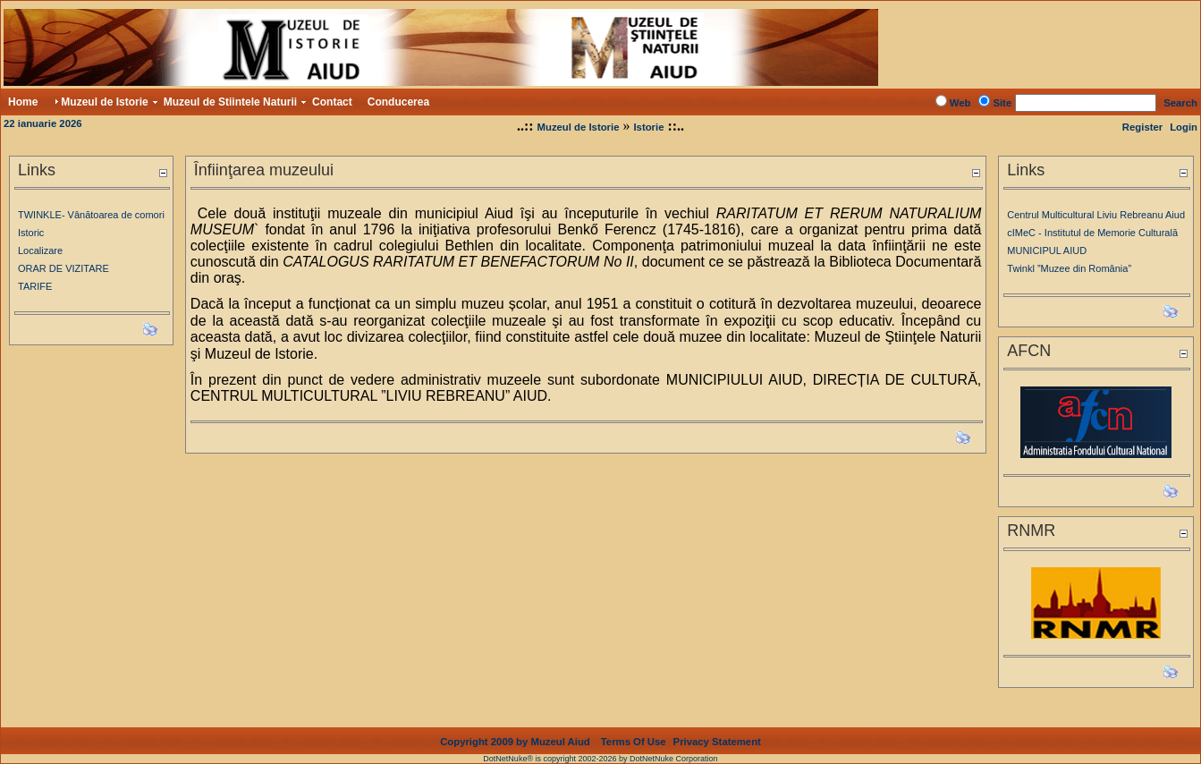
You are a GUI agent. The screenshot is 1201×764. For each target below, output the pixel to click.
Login (1183, 127)
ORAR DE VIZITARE (63, 268)
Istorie (648, 127)
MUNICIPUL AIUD (1047, 250)
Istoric (31, 232)
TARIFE (35, 286)
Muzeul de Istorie (578, 127)
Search (1180, 103)
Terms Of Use (633, 741)
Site (1002, 103)
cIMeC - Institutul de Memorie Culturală (1092, 232)
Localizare (40, 250)
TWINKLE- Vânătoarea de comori (91, 214)
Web (960, 103)
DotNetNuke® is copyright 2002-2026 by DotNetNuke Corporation (600, 758)
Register (1142, 127)
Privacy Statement (717, 741)
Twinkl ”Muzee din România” (1069, 268)
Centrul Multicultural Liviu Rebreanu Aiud (1096, 214)
